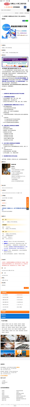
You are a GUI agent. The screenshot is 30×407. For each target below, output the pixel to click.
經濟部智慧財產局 (19, 397)
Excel (14, 330)
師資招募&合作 (4, 382)
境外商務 (23, 325)
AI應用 (17, 330)
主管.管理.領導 (5, 307)
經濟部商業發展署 (19, 390)
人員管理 (3, 330)
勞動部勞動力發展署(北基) (21, 398)
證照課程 (4, 309)
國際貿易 (19, 325)
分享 (24, 20)
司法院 (3, 392)
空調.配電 (13, 327)
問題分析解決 (21, 330)
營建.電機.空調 (5, 302)
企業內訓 (3, 317)
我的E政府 (18, 400)
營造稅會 (3, 325)
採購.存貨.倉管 (20, 297)
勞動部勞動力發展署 (20, 393)
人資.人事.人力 (20, 304)
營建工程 (17, 327)
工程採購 (15, 325)
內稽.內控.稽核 (5, 297)
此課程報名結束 (27, 202)
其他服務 (3, 311)
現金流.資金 (7, 325)
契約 (6, 327)
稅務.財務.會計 (20, 294)
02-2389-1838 (9, 7)
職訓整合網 (4, 398)
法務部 (17, 392)
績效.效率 (25, 330)
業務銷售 (21, 327)
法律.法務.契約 (20, 299)
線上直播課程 (5, 294)
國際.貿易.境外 (5, 299)
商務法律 (9, 327)
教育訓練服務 (16, 7)
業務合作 (3, 383)
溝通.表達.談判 (5, 304)
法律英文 (3, 332)
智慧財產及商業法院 (5, 397)
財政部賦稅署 (18, 394)
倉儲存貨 (11, 325)
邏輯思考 (7, 330)
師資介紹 (3, 314)
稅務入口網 (4, 400)
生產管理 (10, 330)
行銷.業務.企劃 (20, 302)
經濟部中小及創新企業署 (21, 396)
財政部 (3, 394)
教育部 (3, 393)
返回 (27, 208)
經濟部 (3, 390)
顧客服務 (24, 327)
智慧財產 (3, 327)
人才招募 (3, 380)
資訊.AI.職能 (19, 307)
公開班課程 (4, 292)
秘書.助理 (7, 332)
